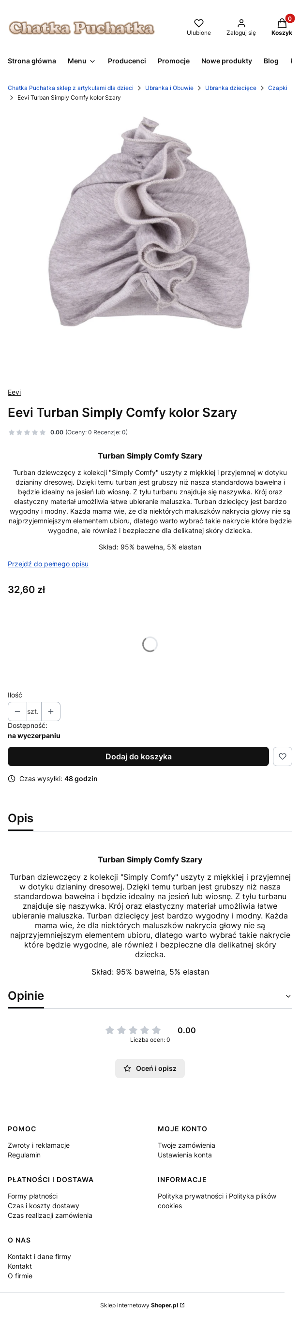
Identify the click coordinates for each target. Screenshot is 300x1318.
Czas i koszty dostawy (43, 1205)
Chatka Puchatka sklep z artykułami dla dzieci (71, 87)
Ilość (15, 695)
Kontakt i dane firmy (39, 1256)
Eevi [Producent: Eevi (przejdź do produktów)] (14, 392)
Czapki (277, 87)
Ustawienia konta (185, 1155)
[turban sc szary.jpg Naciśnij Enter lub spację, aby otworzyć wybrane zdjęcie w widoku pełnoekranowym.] (150, 244)
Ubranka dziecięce (230, 87)
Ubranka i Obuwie (169, 87)
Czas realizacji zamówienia (50, 1215)
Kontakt (20, 1266)
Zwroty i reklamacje (39, 1145)
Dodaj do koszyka (138, 756)
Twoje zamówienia (186, 1145)
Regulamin (24, 1155)
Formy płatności (33, 1196)
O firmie (20, 1276)
